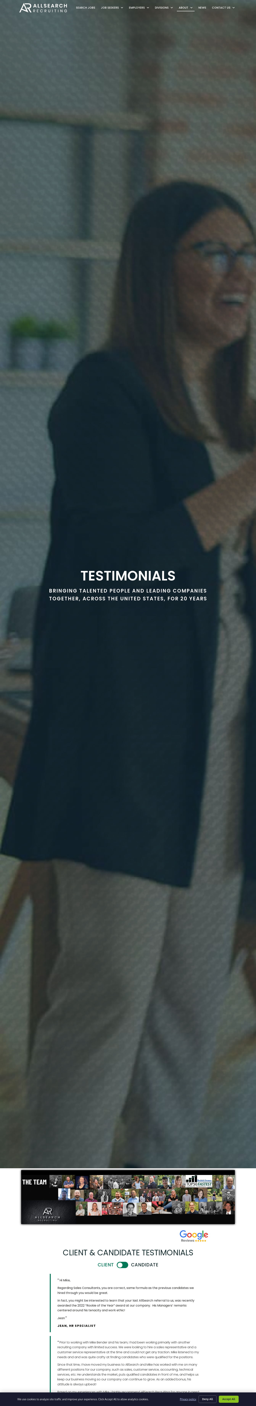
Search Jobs (86, 8)
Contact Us (224, 7)
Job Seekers (113, 7)
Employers (140, 7)
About (187, 7)
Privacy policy (188, 1399)
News (203, 8)
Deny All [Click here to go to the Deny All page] (207, 1399)
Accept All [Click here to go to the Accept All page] (228, 1399)
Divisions (165, 7)
